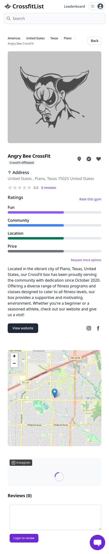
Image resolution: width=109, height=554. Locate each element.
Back (94, 40)
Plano (68, 38)
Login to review (24, 538)
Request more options (86, 260)
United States (35, 38)
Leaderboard (74, 6)
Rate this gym (90, 199)
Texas (54, 38)
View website (22, 328)
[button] (55, 393)
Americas (14, 38)
